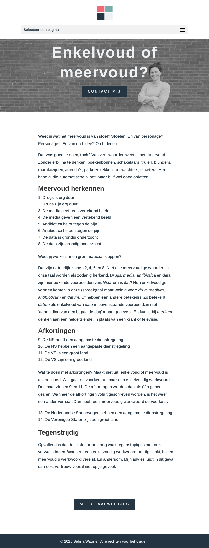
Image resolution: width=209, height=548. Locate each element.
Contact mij (104, 91)
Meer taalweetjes (104, 504)
